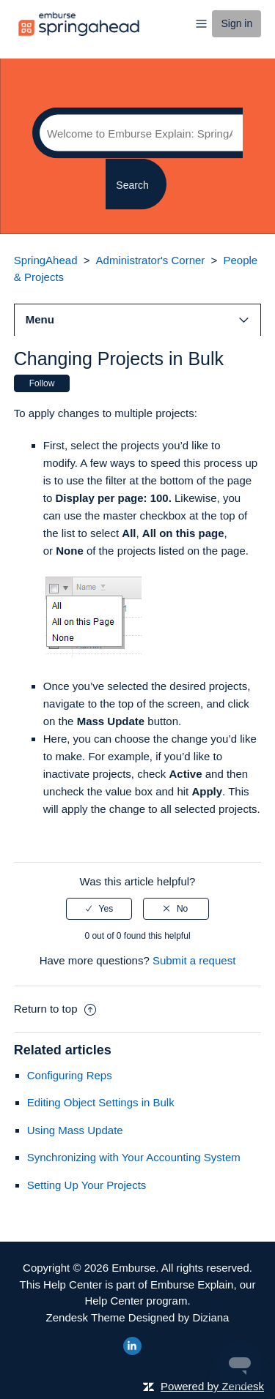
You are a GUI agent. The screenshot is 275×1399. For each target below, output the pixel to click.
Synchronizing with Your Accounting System (134, 1157)
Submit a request (194, 960)
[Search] (137, 133)
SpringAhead (46, 260)
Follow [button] (42, 383)
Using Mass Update (75, 1130)
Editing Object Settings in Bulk (101, 1102)
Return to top (55, 1008)
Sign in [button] (236, 23)
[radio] (99, 909)
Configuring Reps (69, 1075)
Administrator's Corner (150, 260)
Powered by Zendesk (212, 1386)
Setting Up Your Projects (87, 1185)
